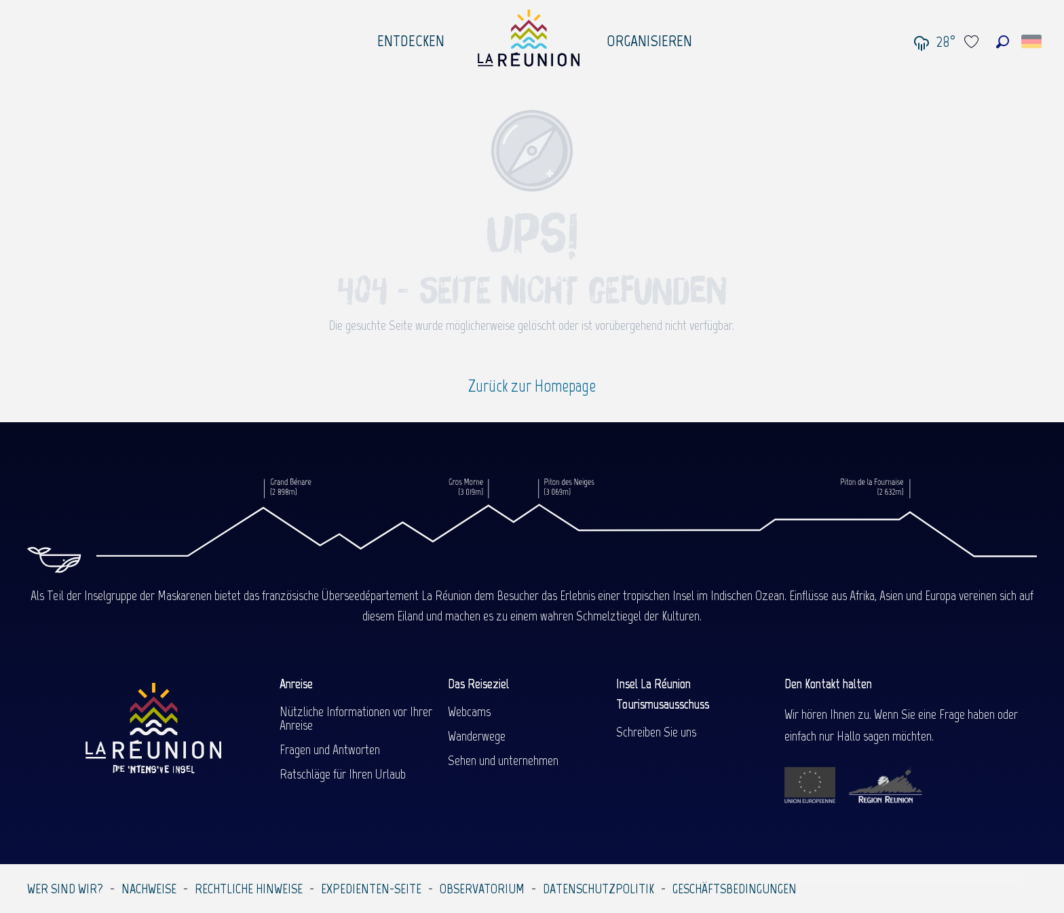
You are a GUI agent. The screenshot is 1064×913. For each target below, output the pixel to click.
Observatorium (482, 888)
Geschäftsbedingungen (734, 888)
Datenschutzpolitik (598, 888)
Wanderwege (477, 736)
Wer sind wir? (65, 888)
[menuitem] (411, 37)
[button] (1002, 42)
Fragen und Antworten (330, 749)
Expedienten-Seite (371, 888)
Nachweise (148, 888)
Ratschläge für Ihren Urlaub (343, 774)
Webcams (469, 711)
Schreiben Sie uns (656, 732)
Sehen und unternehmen (503, 760)
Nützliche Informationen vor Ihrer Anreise (356, 718)
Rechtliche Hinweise (249, 888)
